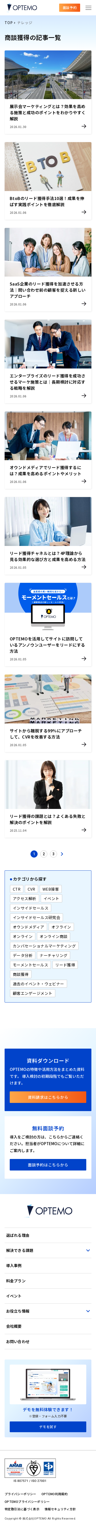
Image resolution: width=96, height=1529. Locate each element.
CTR (16, 889)
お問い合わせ (17, 1341)
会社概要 (14, 1326)
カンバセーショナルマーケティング (44, 945)
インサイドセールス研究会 (36, 917)
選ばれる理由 (17, 1235)
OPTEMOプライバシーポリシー (27, 1501)
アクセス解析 (24, 898)
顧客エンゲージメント (32, 993)
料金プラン (16, 1280)
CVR (31, 889)
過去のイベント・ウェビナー (38, 983)
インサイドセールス (30, 908)
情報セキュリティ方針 (60, 1509)
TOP (9, 22)
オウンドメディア (28, 927)
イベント (51, 898)
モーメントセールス (30, 964)
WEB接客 (50, 889)
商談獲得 (21, 974)
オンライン (23, 936)
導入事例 (14, 1265)
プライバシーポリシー (20, 1494)
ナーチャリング (53, 955)
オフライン (61, 927)
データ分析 (23, 955)
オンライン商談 (53, 936)
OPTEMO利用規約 (54, 1494)
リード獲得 (65, 964)
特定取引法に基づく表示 (22, 1509)
